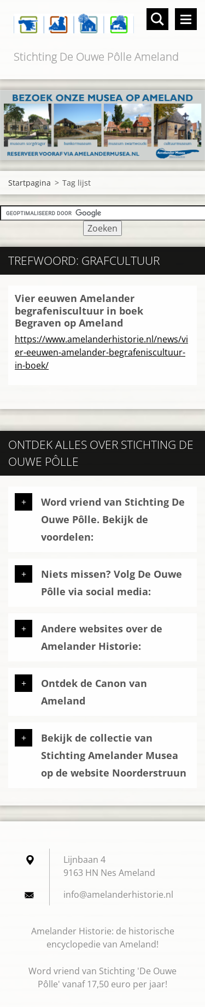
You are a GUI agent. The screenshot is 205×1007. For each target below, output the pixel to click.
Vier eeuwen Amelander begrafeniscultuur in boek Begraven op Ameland (79, 310)
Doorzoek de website (157, 19)
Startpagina (29, 182)
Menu (186, 19)
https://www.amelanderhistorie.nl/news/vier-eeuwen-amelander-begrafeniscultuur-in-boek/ (101, 352)
